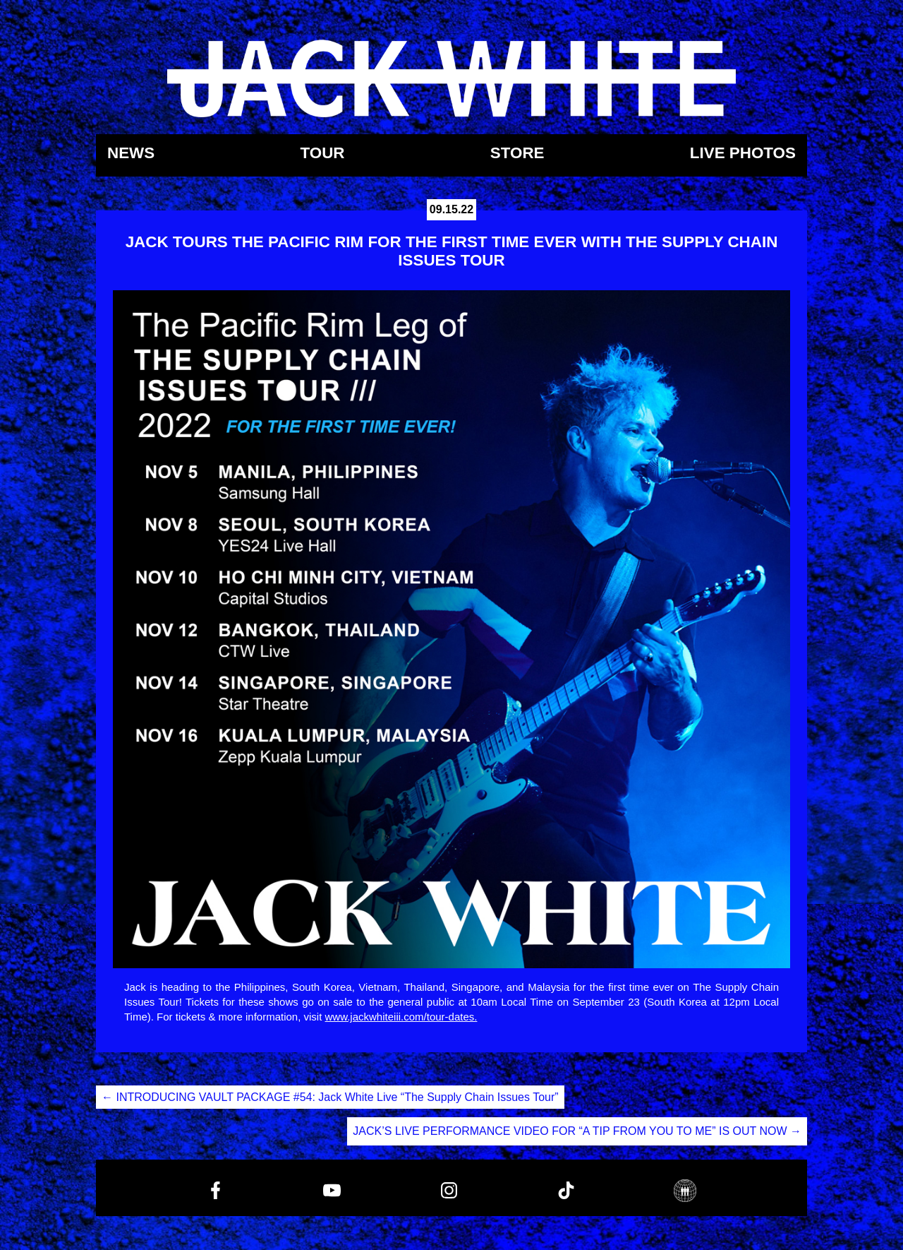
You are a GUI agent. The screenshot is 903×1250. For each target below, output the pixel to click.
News (130, 153)
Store (517, 153)
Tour (322, 153)
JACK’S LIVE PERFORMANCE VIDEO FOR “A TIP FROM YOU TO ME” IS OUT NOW (577, 1131)
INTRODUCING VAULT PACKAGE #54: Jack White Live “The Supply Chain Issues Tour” (330, 1097)
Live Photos (743, 153)
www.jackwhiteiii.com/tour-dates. (401, 1017)
